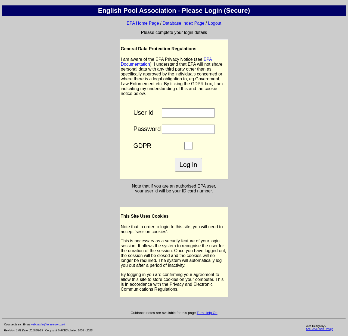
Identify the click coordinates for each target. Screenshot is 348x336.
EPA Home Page (143, 23)
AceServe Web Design (319, 329)
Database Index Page (183, 23)
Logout (214, 23)
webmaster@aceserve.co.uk (48, 324)
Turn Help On (207, 313)
